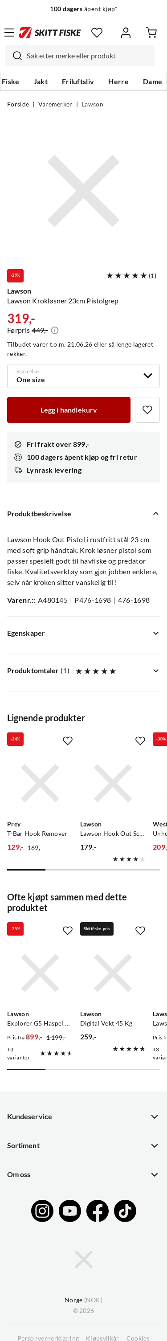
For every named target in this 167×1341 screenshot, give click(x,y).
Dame (152, 82)
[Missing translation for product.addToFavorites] (147, 410)
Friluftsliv (78, 82)
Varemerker (55, 104)
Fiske (11, 82)
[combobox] (80, 55)
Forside (18, 104)
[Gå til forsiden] (50, 32)
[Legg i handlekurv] (68, 410)
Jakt (41, 82)
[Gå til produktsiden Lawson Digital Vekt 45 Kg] (113, 973)
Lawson (92, 104)
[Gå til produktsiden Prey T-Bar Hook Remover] (40, 783)
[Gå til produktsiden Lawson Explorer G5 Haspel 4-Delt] (40, 973)
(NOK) (83, 1300)
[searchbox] (88, 55)
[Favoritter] (96, 32)
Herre (118, 82)
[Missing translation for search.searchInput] (13, 55)
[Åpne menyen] (9, 32)
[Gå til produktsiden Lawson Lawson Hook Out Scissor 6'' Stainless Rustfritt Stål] (113, 783)
